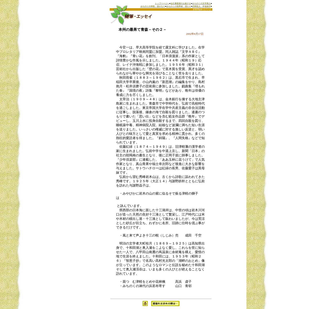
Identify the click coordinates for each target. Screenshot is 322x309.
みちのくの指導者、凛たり (178, 6)
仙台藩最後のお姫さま (180, 3)
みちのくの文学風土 (201, 3)
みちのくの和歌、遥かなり (152, 6)
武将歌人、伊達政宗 (201, 6)
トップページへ (162, 3)
